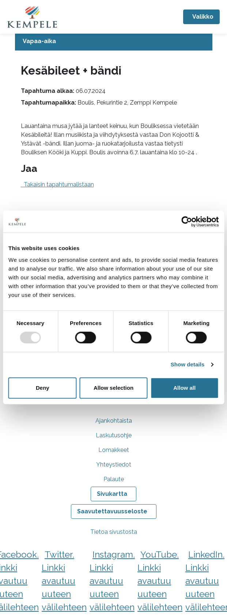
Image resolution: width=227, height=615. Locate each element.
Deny (42, 388)
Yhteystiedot (113, 464)
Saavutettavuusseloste (112, 511)
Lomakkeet (113, 449)
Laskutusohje (114, 435)
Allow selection (113, 388)
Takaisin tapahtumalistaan (57, 184)
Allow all (184, 388)
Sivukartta (112, 493)
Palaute (113, 479)
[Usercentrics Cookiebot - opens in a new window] (187, 221)
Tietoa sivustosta (113, 531)
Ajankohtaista (113, 420)
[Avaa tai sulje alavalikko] (113, 41)
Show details (188, 364)
